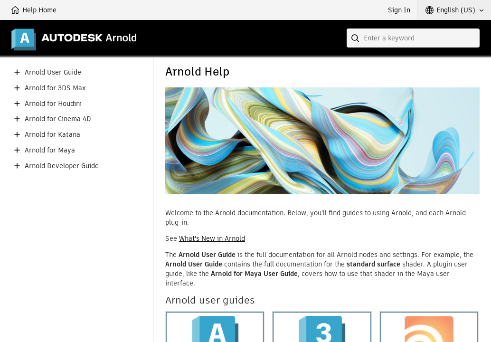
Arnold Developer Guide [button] (62, 166)
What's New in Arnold (212, 238)
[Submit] (356, 38)
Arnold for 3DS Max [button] (55, 88)
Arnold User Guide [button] (53, 72)
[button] (454, 10)
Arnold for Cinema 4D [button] (58, 119)
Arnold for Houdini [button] (53, 104)
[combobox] (413, 38)
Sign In (399, 10)
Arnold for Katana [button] (52, 135)
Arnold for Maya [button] (50, 150)
